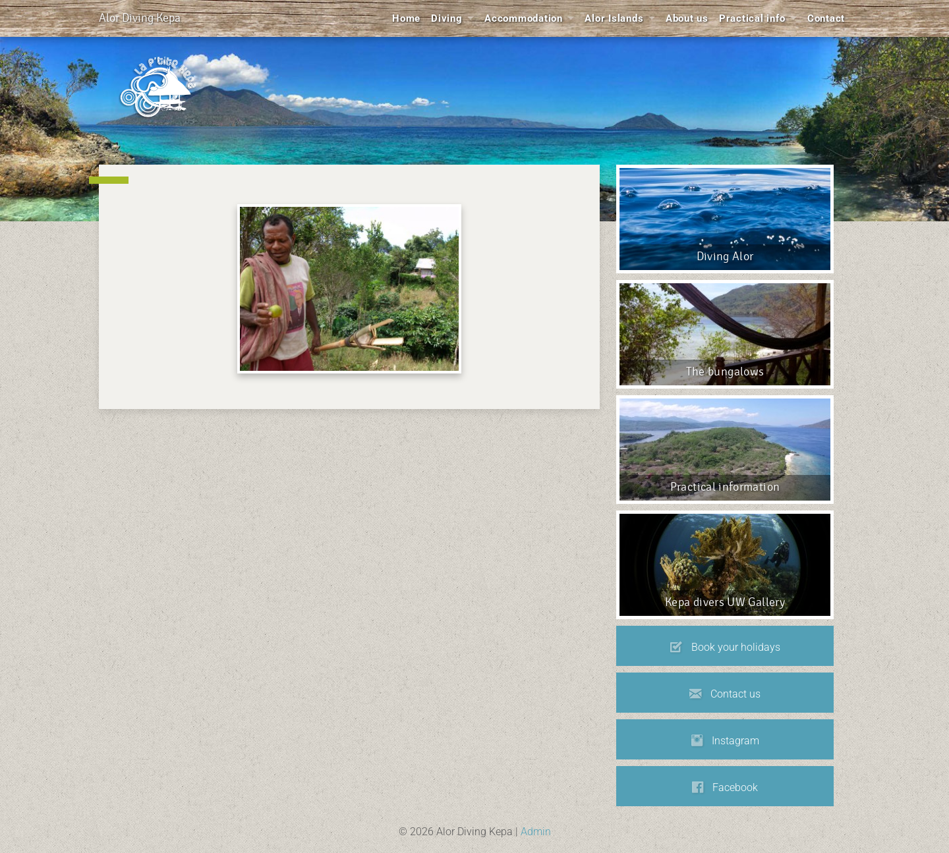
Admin (536, 831)
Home (406, 18)
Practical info (752, 18)
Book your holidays (725, 647)
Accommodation (523, 18)
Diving (447, 18)
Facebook (725, 788)
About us (687, 18)
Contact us (725, 694)
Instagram (725, 741)
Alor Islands (614, 18)
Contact (826, 18)
